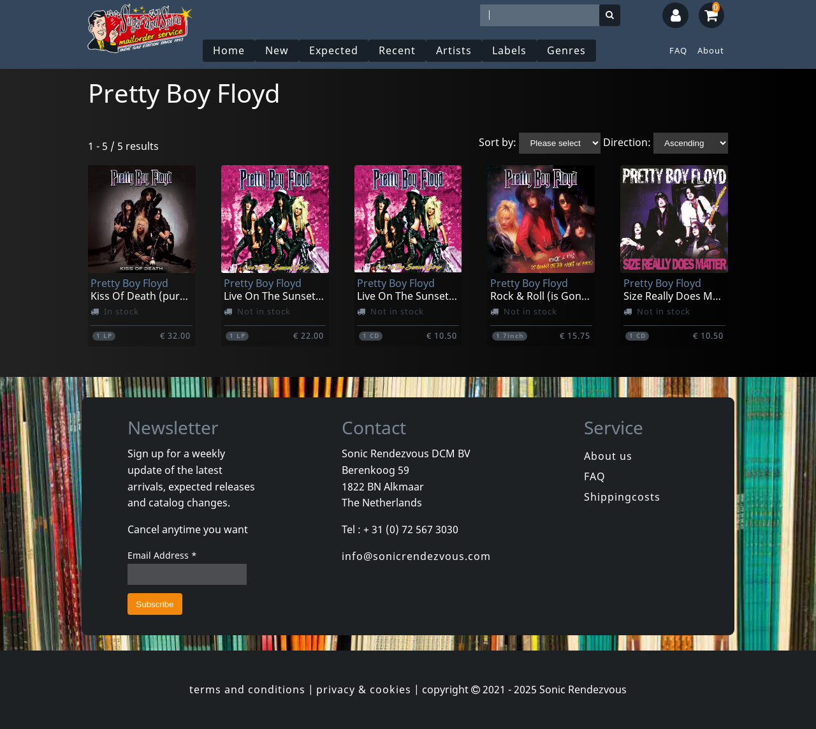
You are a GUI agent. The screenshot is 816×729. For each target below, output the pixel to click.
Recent (397, 50)
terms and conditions (247, 689)
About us (608, 456)
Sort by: (497, 142)
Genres (566, 50)
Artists (454, 50)
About (710, 50)
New (277, 50)
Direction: (627, 142)
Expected (333, 50)
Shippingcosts (622, 497)
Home (229, 50)
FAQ (678, 50)
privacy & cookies (363, 689)
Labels (509, 50)
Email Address (162, 555)
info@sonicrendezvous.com (416, 556)
